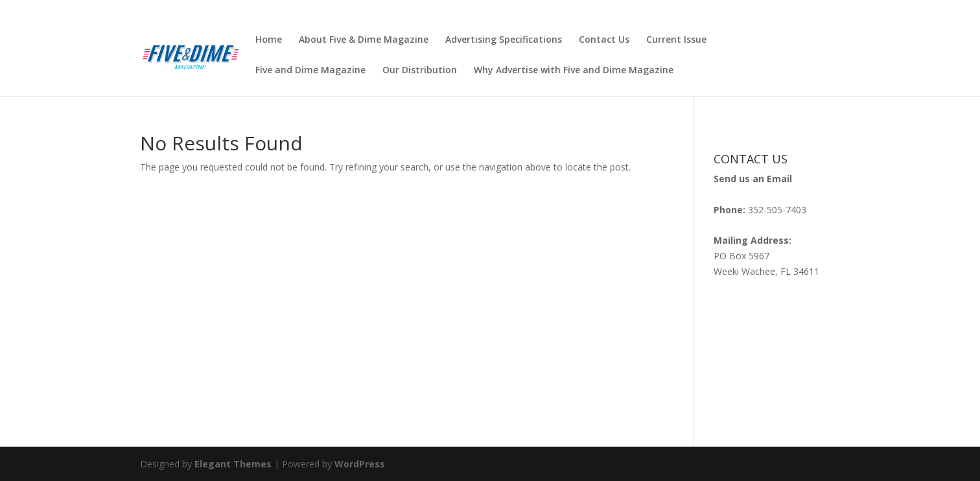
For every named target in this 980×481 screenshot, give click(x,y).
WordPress (359, 464)
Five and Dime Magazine (310, 70)
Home (268, 40)
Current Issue (676, 40)
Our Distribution (419, 70)
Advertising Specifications (503, 40)
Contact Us (604, 40)
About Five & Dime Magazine (363, 40)
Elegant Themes (233, 464)
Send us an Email (753, 178)
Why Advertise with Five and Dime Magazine (573, 70)
